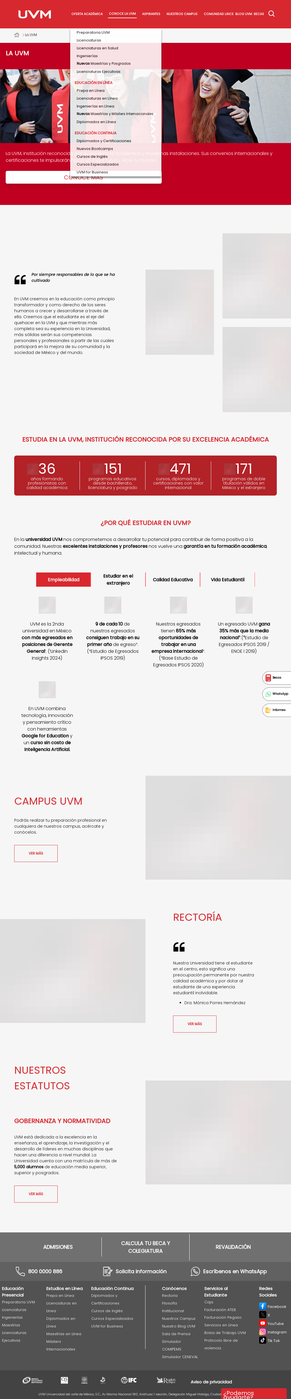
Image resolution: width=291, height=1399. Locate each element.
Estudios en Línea (64, 1288)
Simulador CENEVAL (180, 1357)
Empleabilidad (63, 579)
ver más (36, 853)
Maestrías (11, 1325)
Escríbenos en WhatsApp (235, 1271)
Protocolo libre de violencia (221, 1344)
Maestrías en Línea (63, 1334)
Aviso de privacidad (211, 1382)
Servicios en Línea (221, 1325)
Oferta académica (87, 14)
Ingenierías (12, 1317)
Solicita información (141, 1271)
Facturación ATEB (220, 1309)
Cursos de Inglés (107, 1311)
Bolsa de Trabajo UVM (225, 1332)
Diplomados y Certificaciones (105, 1299)
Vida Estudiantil (227, 579)
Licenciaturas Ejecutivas (14, 1336)
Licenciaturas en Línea (61, 1307)
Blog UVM (243, 14)
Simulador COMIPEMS (171, 1345)
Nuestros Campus (182, 14)
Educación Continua (112, 1288)
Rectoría (170, 1295)
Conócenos (174, 1288)
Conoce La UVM (122, 14)
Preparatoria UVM (18, 1302)
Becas (259, 14)
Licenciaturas (14, 1309)
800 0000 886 (45, 1271)
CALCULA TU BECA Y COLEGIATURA (145, 1247)
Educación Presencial (13, 1291)
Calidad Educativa (173, 579)
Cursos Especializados (112, 1318)
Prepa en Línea (60, 1295)
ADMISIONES (58, 1247)
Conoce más (83, 177)
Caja (208, 1302)
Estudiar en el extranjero (118, 579)
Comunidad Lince (219, 14)
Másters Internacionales (60, 1345)
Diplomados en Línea (60, 1322)
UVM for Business (107, 1326)
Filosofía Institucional (173, 1307)
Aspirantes (151, 14)
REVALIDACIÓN (233, 1247)
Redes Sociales (268, 1291)
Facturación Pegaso (223, 1317)
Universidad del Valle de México (19, 34)
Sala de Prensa (176, 1334)
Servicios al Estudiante (216, 1291)
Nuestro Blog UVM (178, 1326)
